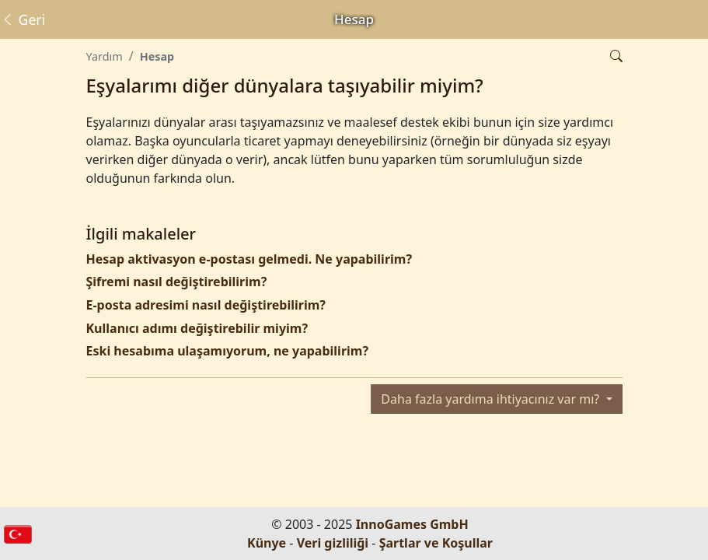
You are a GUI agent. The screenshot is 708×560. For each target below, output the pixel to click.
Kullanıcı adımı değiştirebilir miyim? (197, 328)
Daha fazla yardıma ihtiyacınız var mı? (491, 399)
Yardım (104, 56)
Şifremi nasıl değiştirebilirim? (176, 281)
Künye (266, 542)
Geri (23, 19)
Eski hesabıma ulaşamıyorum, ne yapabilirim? (227, 350)
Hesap (157, 56)
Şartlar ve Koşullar (436, 542)
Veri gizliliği (333, 542)
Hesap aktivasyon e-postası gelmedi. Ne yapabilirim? (249, 259)
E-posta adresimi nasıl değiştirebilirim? (206, 304)
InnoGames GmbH (412, 524)
